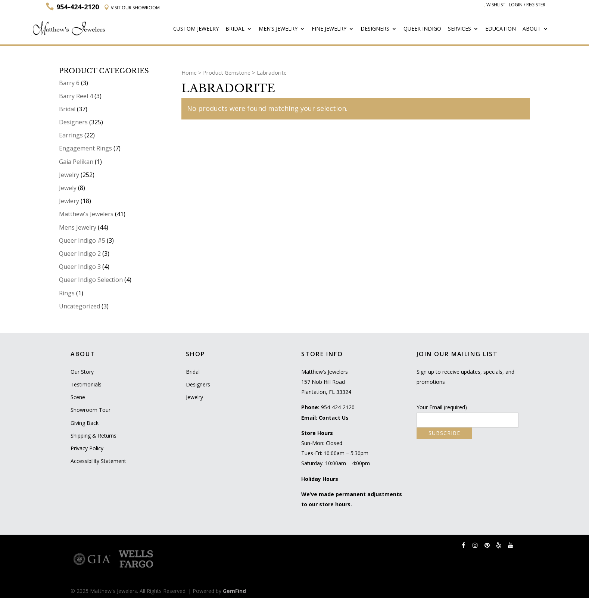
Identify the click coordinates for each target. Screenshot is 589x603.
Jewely (68, 188)
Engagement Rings (85, 148)
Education (501, 29)
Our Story (82, 371)
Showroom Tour (90, 409)
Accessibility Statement (98, 460)
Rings (67, 293)
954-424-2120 (338, 407)
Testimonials (86, 384)
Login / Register (527, 4)
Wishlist (494, 4)
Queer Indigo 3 (80, 266)
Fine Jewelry (330, 29)
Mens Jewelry (77, 227)
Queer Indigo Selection (91, 280)
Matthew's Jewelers (86, 214)
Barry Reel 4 (76, 96)
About (532, 29)
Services (460, 29)
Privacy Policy (87, 448)
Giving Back (85, 422)
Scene (78, 397)
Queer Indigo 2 (80, 253)
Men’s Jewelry (280, 29)
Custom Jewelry (198, 29)
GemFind (234, 590)
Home (189, 72)
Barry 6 (69, 82)
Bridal (236, 29)
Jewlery (69, 201)
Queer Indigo (423, 29)
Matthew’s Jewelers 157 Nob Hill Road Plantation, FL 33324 (326, 381)
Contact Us (334, 417)
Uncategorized (79, 306)
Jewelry (69, 175)
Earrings (71, 135)
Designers (376, 29)
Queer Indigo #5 (82, 240)
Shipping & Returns (93, 435)
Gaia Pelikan (76, 162)
